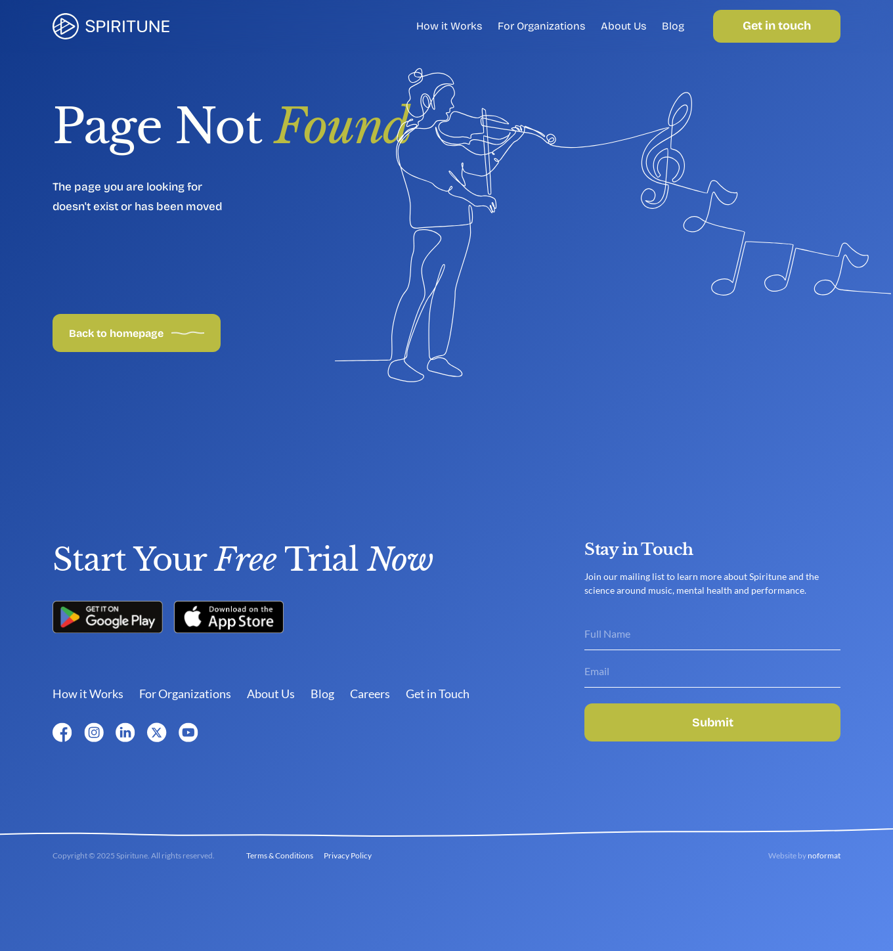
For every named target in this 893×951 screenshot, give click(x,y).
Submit (712, 722)
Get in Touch (437, 693)
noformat (824, 855)
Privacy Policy (348, 855)
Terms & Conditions (279, 855)
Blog (673, 26)
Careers (370, 693)
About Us (623, 26)
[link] (111, 26)
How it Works (449, 26)
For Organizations (541, 26)
